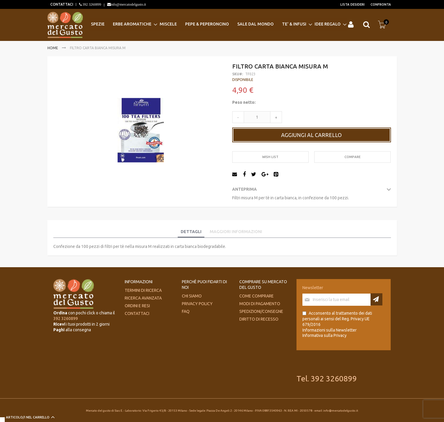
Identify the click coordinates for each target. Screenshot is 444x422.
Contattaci (137, 313)
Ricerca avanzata (143, 298)
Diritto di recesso (258, 319)
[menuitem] (99, 24)
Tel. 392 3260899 (326, 378)
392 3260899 (91, 4)
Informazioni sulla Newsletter (329, 330)
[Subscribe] (376, 299)
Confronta (381, 4)
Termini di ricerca (143, 290)
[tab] (191, 232)
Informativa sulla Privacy (324, 335)
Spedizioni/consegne (261, 311)
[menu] (218, 24)
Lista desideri (352, 4)
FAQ (186, 311)
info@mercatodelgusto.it (128, 4)
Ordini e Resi (137, 305)
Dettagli (191, 231)
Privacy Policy (197, 303)
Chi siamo (192, 296)
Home (52, 48)
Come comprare (256, 296)
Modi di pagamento (259, 303)
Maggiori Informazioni (236, 231)
